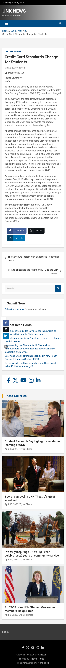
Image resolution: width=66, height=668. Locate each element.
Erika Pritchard (26, 615)
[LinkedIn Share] (16, 238)
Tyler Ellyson (26, 449)
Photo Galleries (16, 396)
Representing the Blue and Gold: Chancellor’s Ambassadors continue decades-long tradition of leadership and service (30, 348)
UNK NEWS (14, 11)
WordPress (43, 662)
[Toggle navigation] (6, 23)
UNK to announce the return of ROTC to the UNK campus (33, 271)
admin (21, 67)
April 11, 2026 (11, 559)
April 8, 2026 (11, 615)
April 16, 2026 (11, 449)
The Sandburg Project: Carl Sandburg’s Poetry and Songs (33, 258)
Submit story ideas (14, 309)
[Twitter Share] (36, 231)
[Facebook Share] (16, 231)
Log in (5, 632)
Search (58, 288)
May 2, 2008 (11, 67)
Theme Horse (37, 658)
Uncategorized (14, 51)
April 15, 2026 (11, 504)
